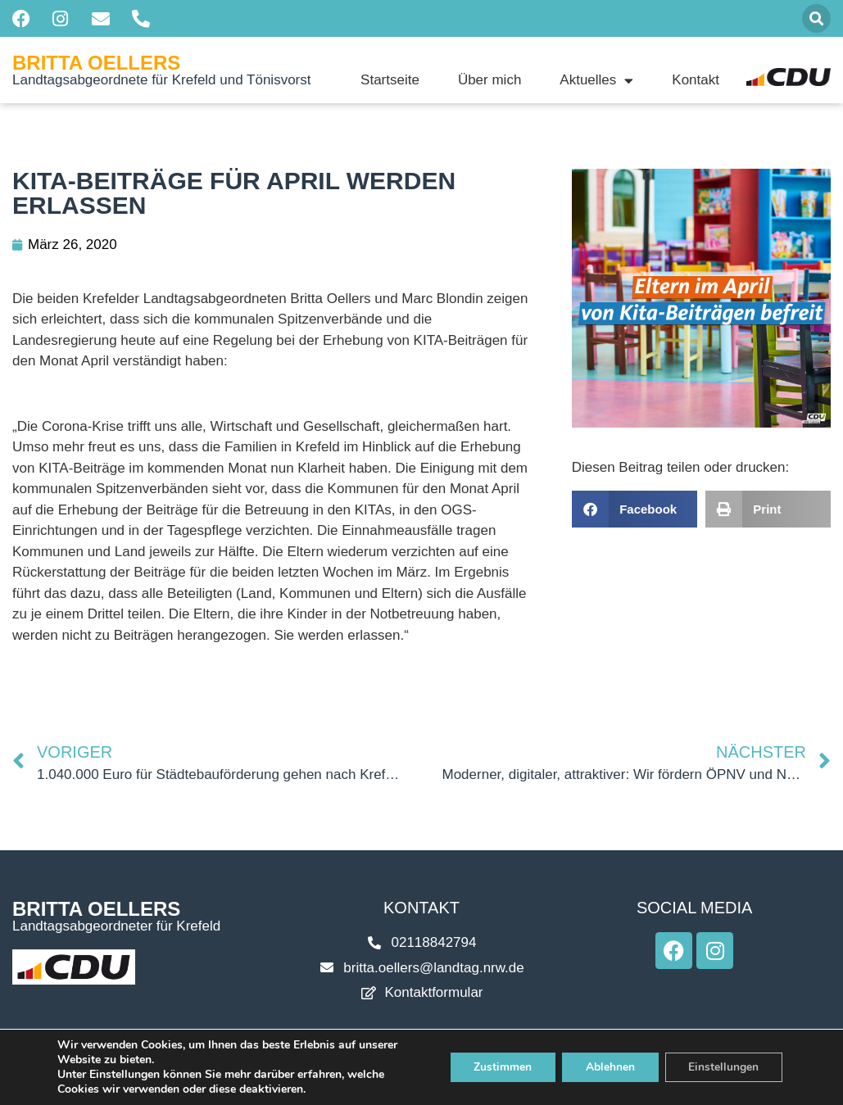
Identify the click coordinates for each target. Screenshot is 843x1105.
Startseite (389, 80)
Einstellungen (722, 1067)
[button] (816, 18)
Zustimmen (498, 1067)
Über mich (489, 80)
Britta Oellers (96, 63)
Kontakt (695, 80)
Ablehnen (607, 1067)
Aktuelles (596, 80)
